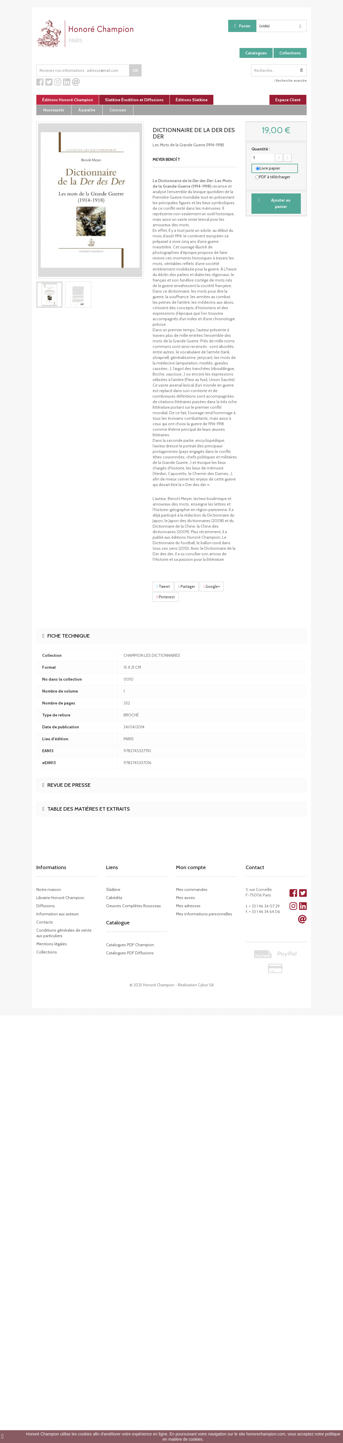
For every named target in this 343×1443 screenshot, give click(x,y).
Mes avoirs (185, 897)
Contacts (44, 922)
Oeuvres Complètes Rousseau (133, 905)
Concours (118, 110)
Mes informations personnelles (204, 914)
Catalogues (256, 53)
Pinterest (165, 597)
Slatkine (113, 889)
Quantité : (260, 149)
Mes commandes (192, 889)
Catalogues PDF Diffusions (130, 953)
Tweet (163, 586)
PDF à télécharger (274, 176)
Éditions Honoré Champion (67, 99)
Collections (290, 53)
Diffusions (45, 905)
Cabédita (114, 897)
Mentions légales (51, 943)
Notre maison (48, 889)
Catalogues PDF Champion (130, 944)
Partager (186, 586)
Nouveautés (53, 110)
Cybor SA (206, 985)
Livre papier (270, 168)
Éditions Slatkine (192, 99)
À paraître (86, 110)
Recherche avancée (290, 81)
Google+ (211, 586)
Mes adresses (188, 905)
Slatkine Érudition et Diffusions (134, 99)
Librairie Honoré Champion (60, 897)
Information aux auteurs (57, 914)
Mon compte (191, 867)
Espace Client (288, 99)
